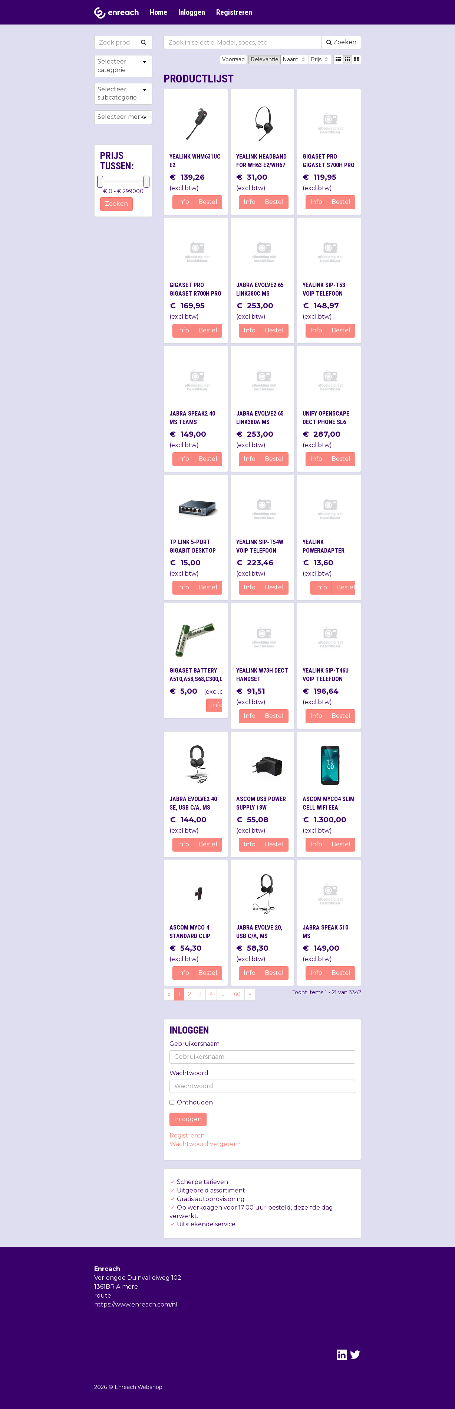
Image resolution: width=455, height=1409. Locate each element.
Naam (295, 59)
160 (236, 994)
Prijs (320, 59)
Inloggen (191, 12)
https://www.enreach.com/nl (136, 1304)
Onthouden (191, 1102)
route (102, 1295)
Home (158, 12)
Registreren (234, 12)
